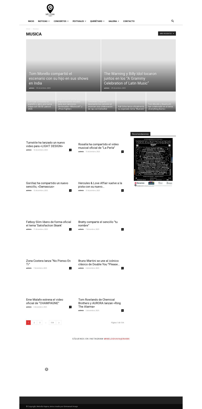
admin (31, 88)
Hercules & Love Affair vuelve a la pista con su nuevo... (100, 184)
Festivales (79, 21)
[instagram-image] (46, 369)
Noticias (44, 21)
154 (52, 322)
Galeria (114, 21)
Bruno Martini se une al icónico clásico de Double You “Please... (99, 262)
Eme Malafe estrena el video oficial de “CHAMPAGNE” (44, 301)
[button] (172, 21)
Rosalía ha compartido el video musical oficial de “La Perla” (98, 146)
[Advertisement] (125, 10)
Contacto (129, 21)
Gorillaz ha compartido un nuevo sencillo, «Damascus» (47, 184)
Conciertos (61, 21)
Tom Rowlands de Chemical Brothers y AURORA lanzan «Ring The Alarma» (99, 303)
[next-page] (59, 322)
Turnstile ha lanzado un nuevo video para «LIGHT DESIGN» (45, 144)
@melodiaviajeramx (117, 338)
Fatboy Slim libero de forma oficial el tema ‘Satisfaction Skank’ (48, 223)
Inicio (31, 21)
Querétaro (97, 21)
